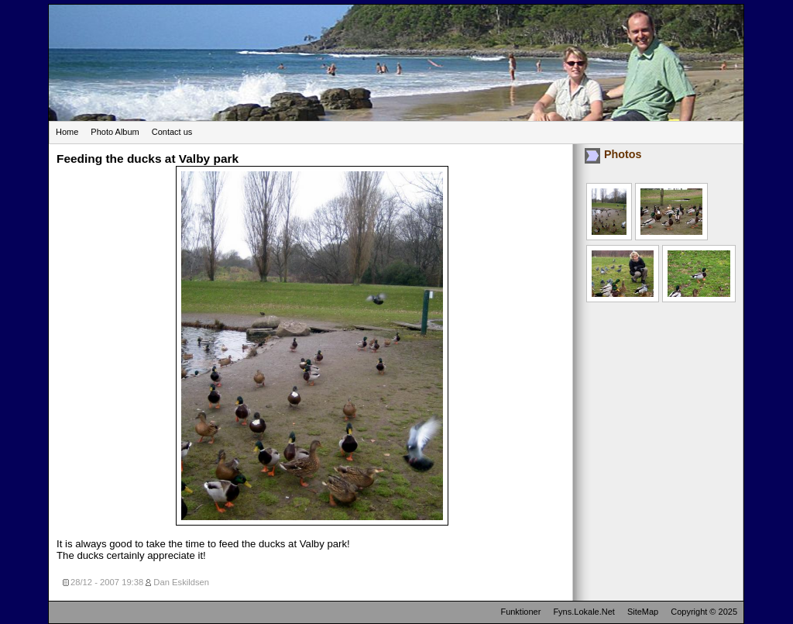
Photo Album (115, 131)
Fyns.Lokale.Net (583, 611)
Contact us (172, 131)
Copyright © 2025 (704, 611)
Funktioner (520, 611)
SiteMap (642, 611)
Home (67, 131)
